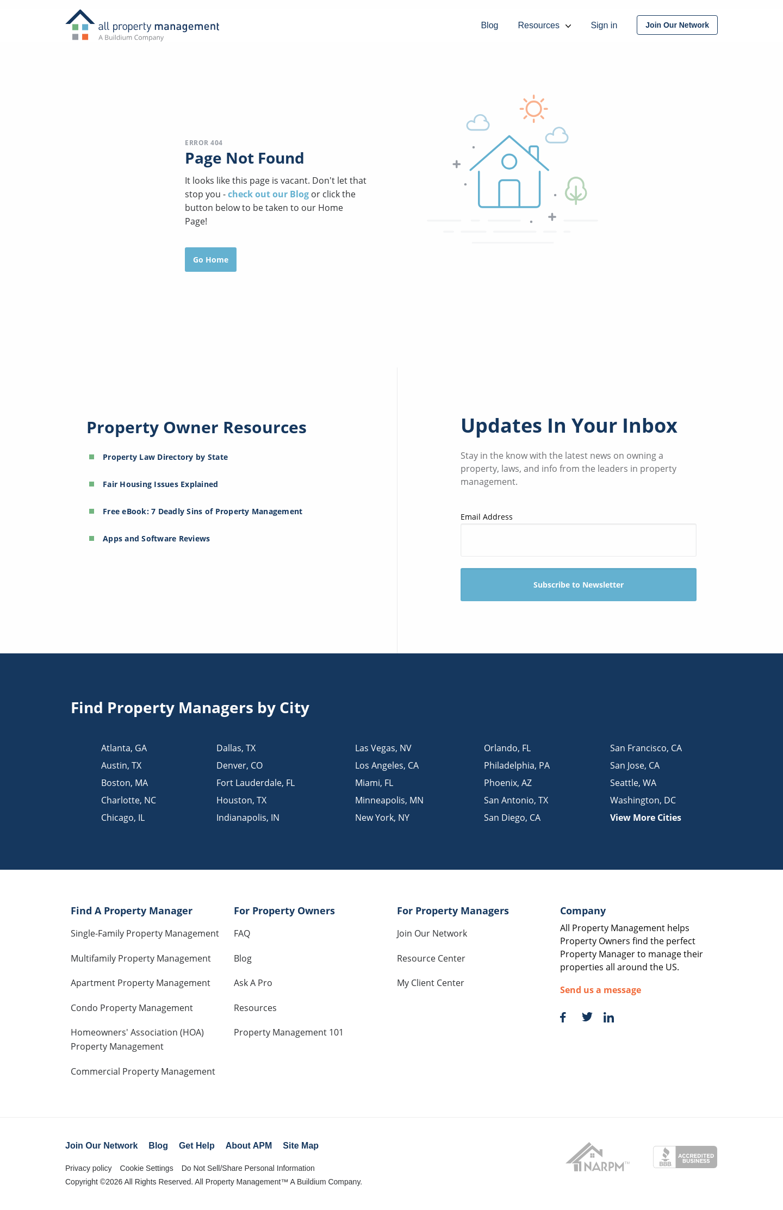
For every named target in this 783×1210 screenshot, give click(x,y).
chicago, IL (123, 818)
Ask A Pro (253, 983)
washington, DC (643, 800)
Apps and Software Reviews (156, 538)
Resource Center (431, 958)
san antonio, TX (516, 800)
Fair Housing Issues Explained (161, 484)
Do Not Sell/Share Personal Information (248, 1168)
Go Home (210, 259)
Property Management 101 (289, 1032)
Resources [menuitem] (544, 25)
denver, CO (239, 765)
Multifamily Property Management (141, 958)
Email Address (579, 534)
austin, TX (121, 765)
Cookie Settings (146, 1168)
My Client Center (430, 983)
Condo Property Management (132, 1008)
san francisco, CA (646, 748)
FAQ (242, 933)
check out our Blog (269, 194)
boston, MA (124, 783)
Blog (243, 958)
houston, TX (241, 800)
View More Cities (645, 818)
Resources (255, 1008)
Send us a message (600, 990)
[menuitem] (677, 25)
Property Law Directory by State (165, 457)
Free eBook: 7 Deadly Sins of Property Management (202, 511)
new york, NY (382, 818)
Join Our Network (432, 933)
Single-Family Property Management (145, 933)
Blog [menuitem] (489, 25)
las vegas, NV (383, 748)
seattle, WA (633, 783)
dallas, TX (236, 748)
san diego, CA (512, 818)
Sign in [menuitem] (604, 25)
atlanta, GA (124, 748)
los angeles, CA (387, 765)
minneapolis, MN (389, 800)
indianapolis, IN (247, 818)
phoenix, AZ (508, 783)
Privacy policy (88, 1168)
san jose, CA (635, 765)
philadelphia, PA (517, 765)
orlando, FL (507, 748)
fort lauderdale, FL (255, 783)
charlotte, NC (128, 800)
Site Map (301, 1145)
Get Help (197, 1145)
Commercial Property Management (143, 1071)
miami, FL (374, 783)
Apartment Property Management (140, 983)
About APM (249, 1145)
